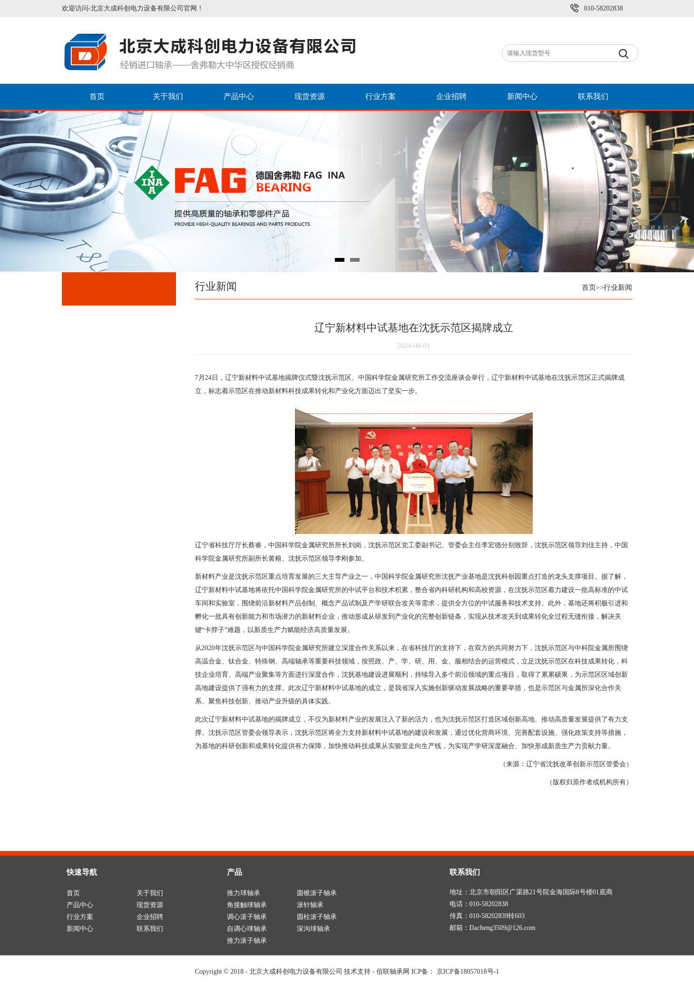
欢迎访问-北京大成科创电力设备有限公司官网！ (133, 8)
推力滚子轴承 (247, 940)
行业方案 (380, 96)
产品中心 (239, 96)
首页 (97, 96)
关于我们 (168, 96)
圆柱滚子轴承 (317, 916)
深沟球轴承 (313, 928)
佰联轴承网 (393, 971)
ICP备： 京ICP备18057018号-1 (455, 971)
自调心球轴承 (247, 928)
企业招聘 (451, 96)
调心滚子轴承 (247, 916)
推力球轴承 (243, 893)
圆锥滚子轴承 (317, 893)
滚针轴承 (310, 905)
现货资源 (309, 96)
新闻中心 (522, 96)
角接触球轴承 (247, 905)
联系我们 (593, 96)
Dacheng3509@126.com (502, 927)
